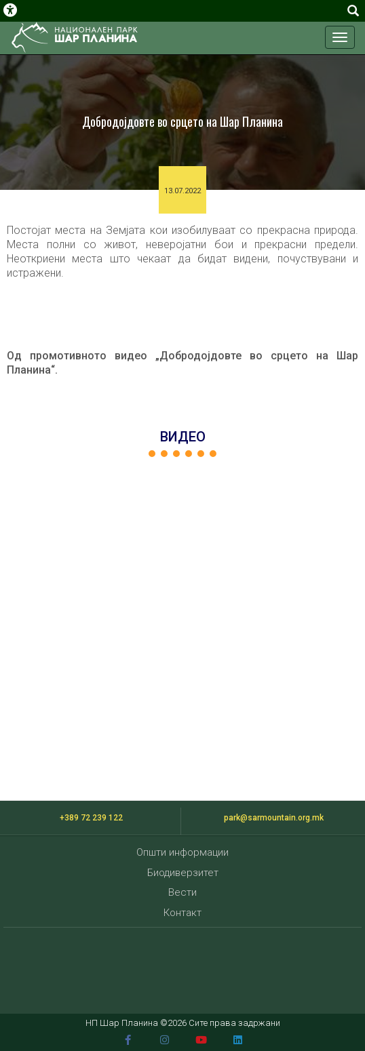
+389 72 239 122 (91, 817)
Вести (182, 892)
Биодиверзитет (182, 873)
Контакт (182, 913)
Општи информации (182, 852)
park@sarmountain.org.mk (274, 817)
